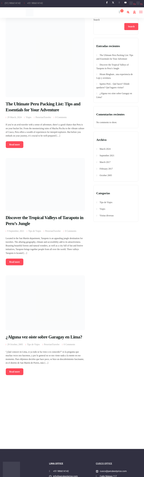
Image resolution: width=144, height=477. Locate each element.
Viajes (28, 117)
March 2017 (105, 162)
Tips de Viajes (34, 231)
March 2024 (105, 149)
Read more (14, 144)
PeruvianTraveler (43, 117)
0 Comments (61, 117)
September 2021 (107, 155)
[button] (128, 12)
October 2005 (106, 175)
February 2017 (106, 169)
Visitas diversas (107, 215)
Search (97, 20)
